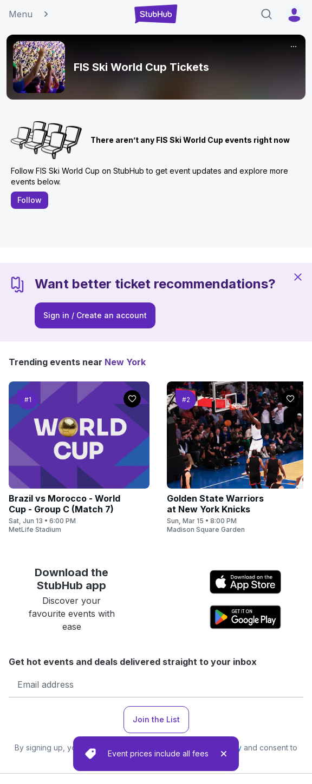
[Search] (266, 14)
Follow (29, 200)
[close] (223, 753)
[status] (156, 753)
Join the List (156, 719)
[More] (293, 46)
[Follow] (132, 398)
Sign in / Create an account (95, 315)
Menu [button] (29, 14)
